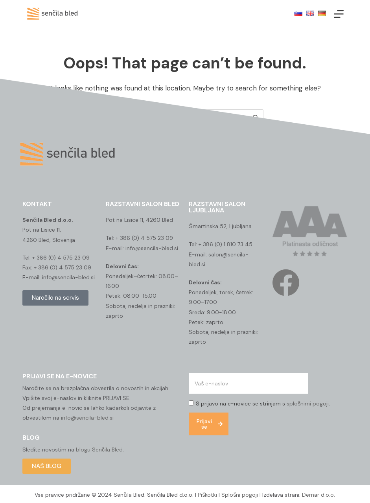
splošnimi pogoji (308, 403)
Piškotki (207, 494)
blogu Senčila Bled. (100, 449)
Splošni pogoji (239, 494)
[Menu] (339, 14)
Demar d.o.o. (318, 494)
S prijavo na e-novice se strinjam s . (263, 403)
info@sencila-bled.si (87, 417)
